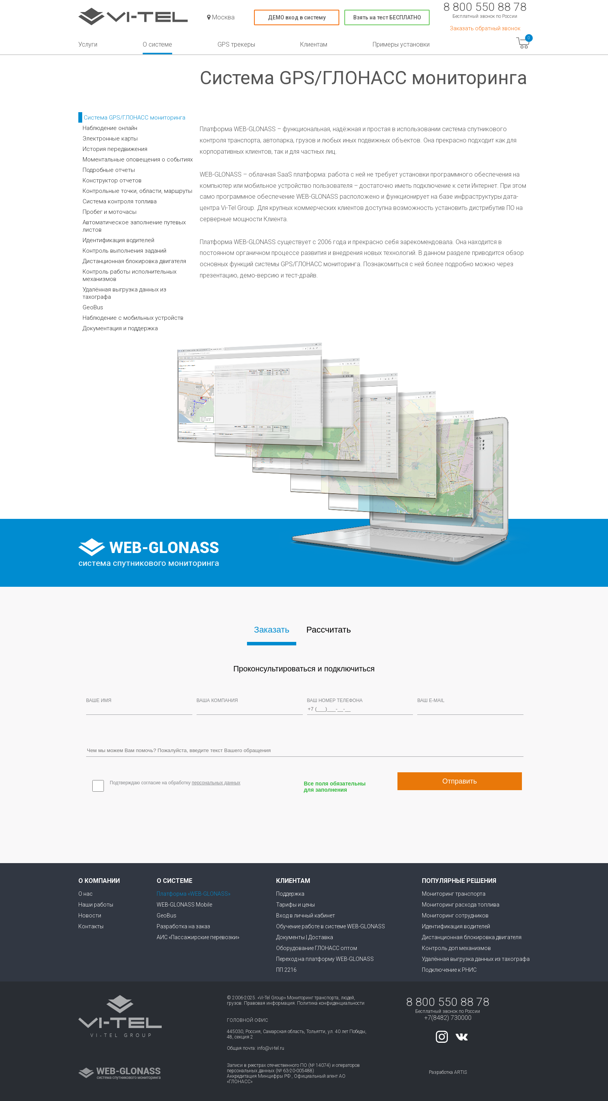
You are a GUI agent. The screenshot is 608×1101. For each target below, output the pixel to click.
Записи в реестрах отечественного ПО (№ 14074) (279, 1065)
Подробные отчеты (109, 169)
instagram (442, 1036)
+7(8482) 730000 (448, 1017)
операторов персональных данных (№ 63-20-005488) (293, 1068)
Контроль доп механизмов (456, 948)
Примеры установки (401, 44)
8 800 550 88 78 (485, 7)
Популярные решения (459, 880)
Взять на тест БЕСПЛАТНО (387, 17)
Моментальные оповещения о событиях (138, 159)
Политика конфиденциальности (330, 1003)
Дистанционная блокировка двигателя (134, 261)
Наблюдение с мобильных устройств (133, 317)
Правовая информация (269, 1003)
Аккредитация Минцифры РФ (258, 1076)
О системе (157, 44)
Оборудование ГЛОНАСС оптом (316, 948)
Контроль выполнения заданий (124, 250)
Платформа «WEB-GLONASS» (193, 894)
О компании (99, 880)
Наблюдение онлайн (110, 128)
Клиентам (313, 44)
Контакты (91, 926)
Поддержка (290, 894)
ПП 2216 (286, 970)
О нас (85, 894)
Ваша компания (217, 700)
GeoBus (93, 307)
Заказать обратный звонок (485, 28)
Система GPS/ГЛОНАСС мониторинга (134, 117)
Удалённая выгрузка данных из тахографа (476, 959)
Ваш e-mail (430, 700)
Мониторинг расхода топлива (460, 905)
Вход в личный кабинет (305, 915)
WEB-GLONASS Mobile (184, 905)
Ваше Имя (98, 700)
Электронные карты (110, 138)
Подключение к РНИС (449, 970)
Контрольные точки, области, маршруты (137, 190)
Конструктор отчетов (112, 180)
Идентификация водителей (118, 240)
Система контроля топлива (120, 201)
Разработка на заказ (183, 926)
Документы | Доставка (304, 937)
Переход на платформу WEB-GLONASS (325, 959)
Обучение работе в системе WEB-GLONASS (330, 926)
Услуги (87, 44)
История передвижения (115, 149)
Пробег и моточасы (109, 211)
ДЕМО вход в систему (297, 17)
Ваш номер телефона (335, 700)
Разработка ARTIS (448, 1072)
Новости (89, 915)
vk (462, 1036)
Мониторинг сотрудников (455, 915)
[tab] (271, 631)
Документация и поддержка (120, 328)
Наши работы (95, 905)
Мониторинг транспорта (453, 894)
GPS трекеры (236, 44)
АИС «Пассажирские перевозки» (198, 937)
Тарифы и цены (295, 905)
